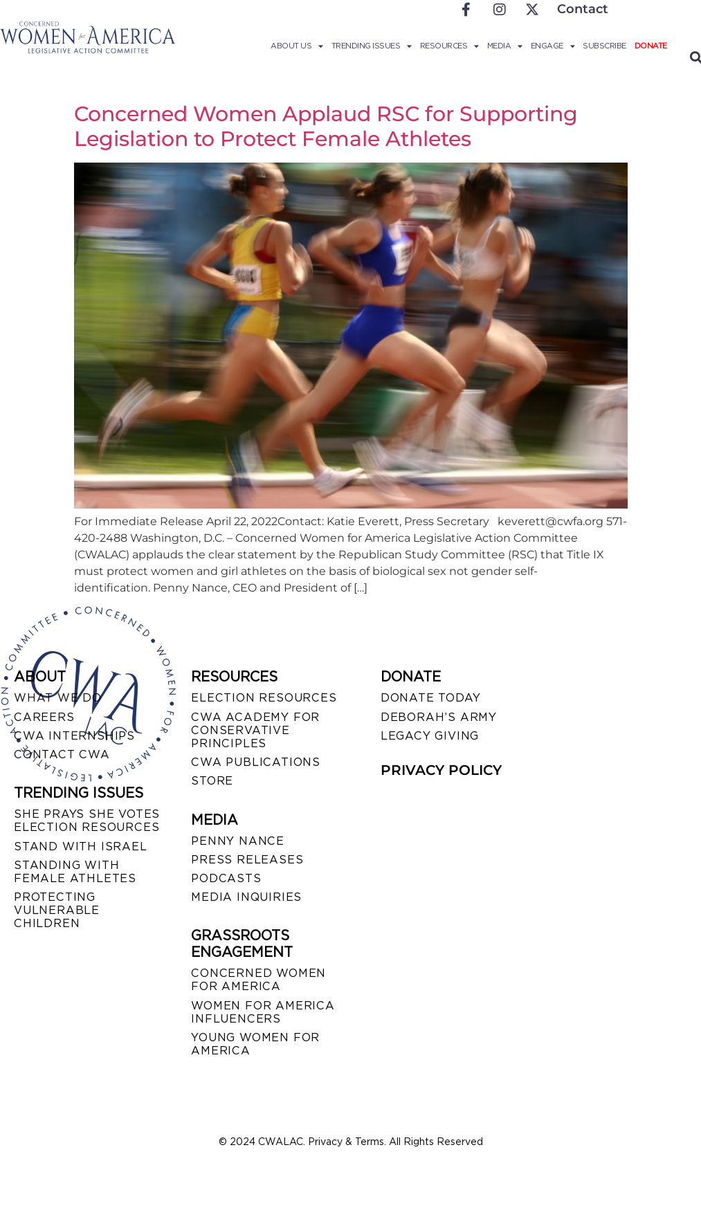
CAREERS (44, 717)
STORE (212, 780)
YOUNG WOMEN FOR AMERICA (255, 1044)
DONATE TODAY (431, 697)
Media (504, 46)
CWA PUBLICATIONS (255, 762)
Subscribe (604, 46)
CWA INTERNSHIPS (74, 735)
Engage (553, 46)
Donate (651, 46)
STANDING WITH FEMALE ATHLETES (75, 872)
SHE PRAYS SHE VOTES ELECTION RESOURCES (87, 820)
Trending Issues (371, 46)
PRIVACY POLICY (441, 770)
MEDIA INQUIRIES (246, 897)
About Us (297, 46)
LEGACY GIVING (430, 735)
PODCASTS (226, 878)
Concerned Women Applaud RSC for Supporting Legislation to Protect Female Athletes (326, 126)
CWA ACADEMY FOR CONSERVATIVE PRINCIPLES (255, 730)
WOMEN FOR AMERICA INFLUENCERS (263, 1012)
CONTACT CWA (62, 754)
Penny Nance (237, 841)
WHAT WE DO (58, 697)
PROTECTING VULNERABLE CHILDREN (57, 910)
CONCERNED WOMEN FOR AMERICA (258, 980)
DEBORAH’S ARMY (439, 717)
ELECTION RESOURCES (263, 697)
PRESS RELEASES (247, 859)
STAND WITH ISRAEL (80, 846)
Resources (449, 46)
